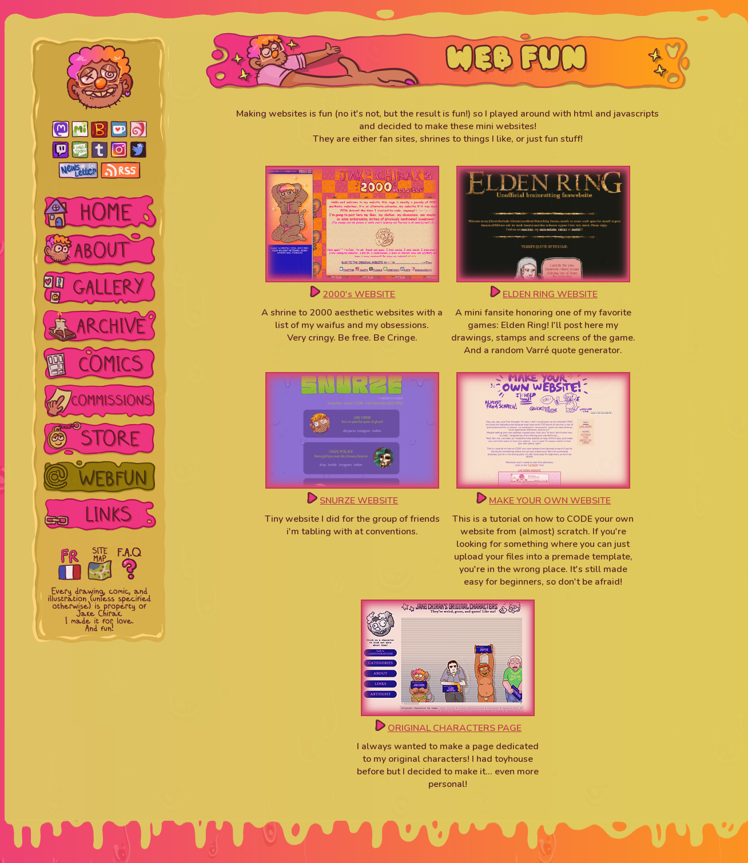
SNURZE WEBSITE (359, 500)
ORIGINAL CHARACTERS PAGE (455, 728)
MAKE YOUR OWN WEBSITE (550, 500)
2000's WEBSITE (359, 294)
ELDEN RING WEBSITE (550, 294)
